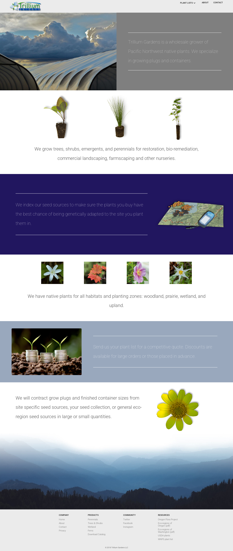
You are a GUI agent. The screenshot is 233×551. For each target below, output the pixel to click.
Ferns (90, 530)
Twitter (126, 519)
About (61, 523)
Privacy (62, 530)
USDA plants (164, 535)
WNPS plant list (165, 539)
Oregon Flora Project (168, 519)
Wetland (92, 527)
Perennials (93, 519)
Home (62, 519)
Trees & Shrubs (95, 523)
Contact (63, 527)
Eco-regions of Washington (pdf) (166, 530)
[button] (205, 2)
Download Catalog (96, 534)
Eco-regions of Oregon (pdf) (165, 524)
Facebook (128, 523)
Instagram (128, 527)
